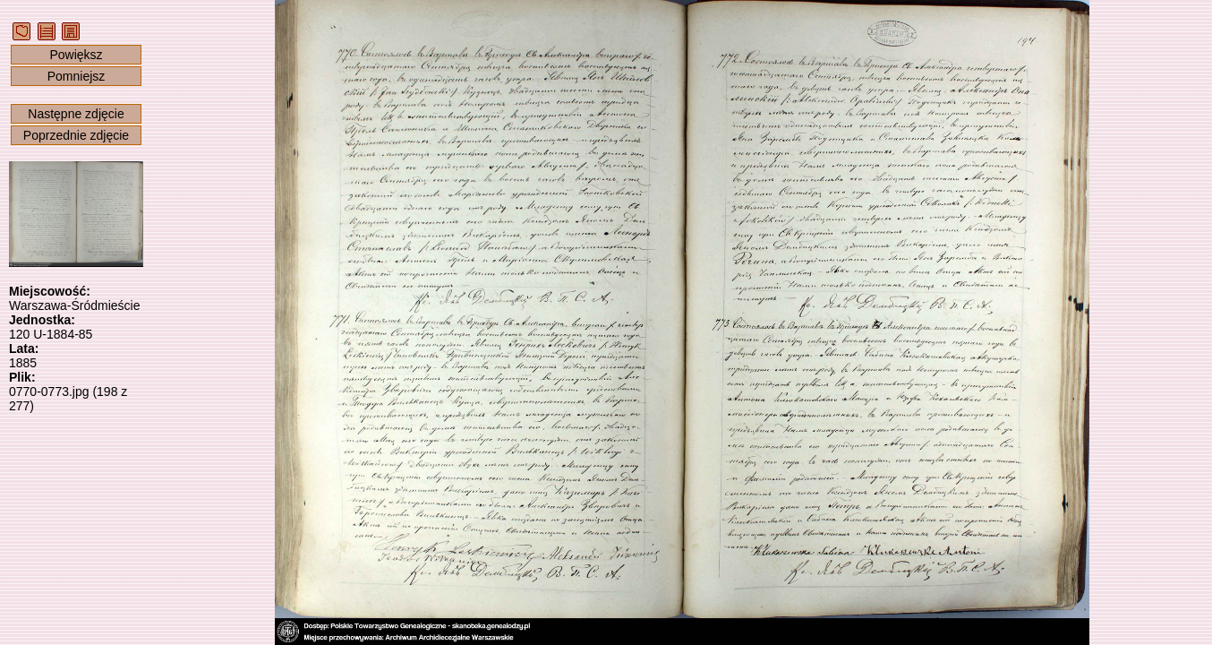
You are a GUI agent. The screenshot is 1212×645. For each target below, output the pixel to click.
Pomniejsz (76, 76)
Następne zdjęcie (76, 114)
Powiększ (75, 54)
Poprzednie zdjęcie (76, 135)
